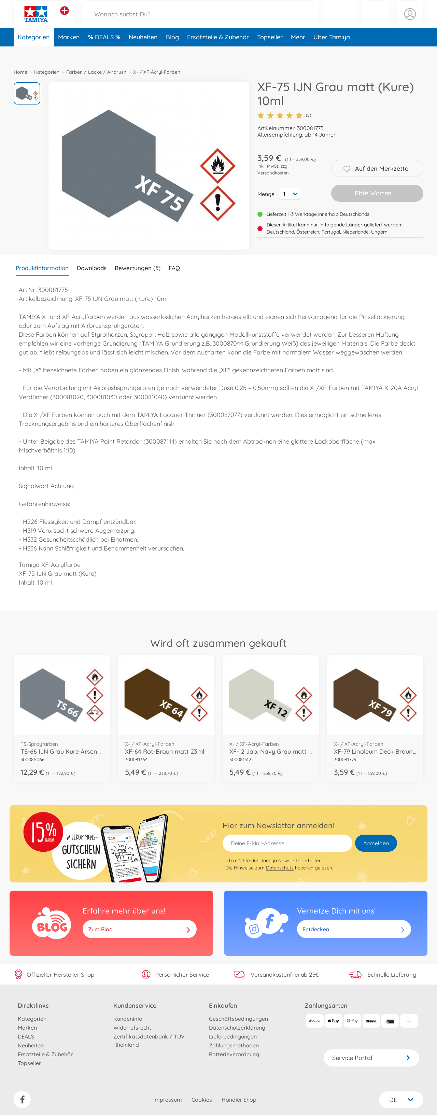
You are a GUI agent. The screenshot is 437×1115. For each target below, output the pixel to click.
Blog (172, 52)
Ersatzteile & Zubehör (218, 52)
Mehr (298, 52)
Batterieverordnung (234, 1054)
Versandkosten (273, 173)
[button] (375, 21)
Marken (69, 52)
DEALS (105, 52)
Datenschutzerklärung (237, 1027)
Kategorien (34, 52)
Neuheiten (143, 52)
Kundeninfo (127, 1018)
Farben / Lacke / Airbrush (96, 72)
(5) (284, 115)
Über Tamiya (331, 52)
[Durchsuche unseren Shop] (201, 21)
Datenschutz (280, 868)
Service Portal (371, 1058)
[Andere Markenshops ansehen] (64, 18)
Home (20, 72)
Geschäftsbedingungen (238, 1018)
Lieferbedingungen (233, 1036)
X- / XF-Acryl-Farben (156, 72)
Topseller (270, 52)
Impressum (167, 1099)
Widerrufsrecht (132, 1027)
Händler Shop (239, 1099)
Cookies (202, 1099)
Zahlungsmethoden (234, 1045)
